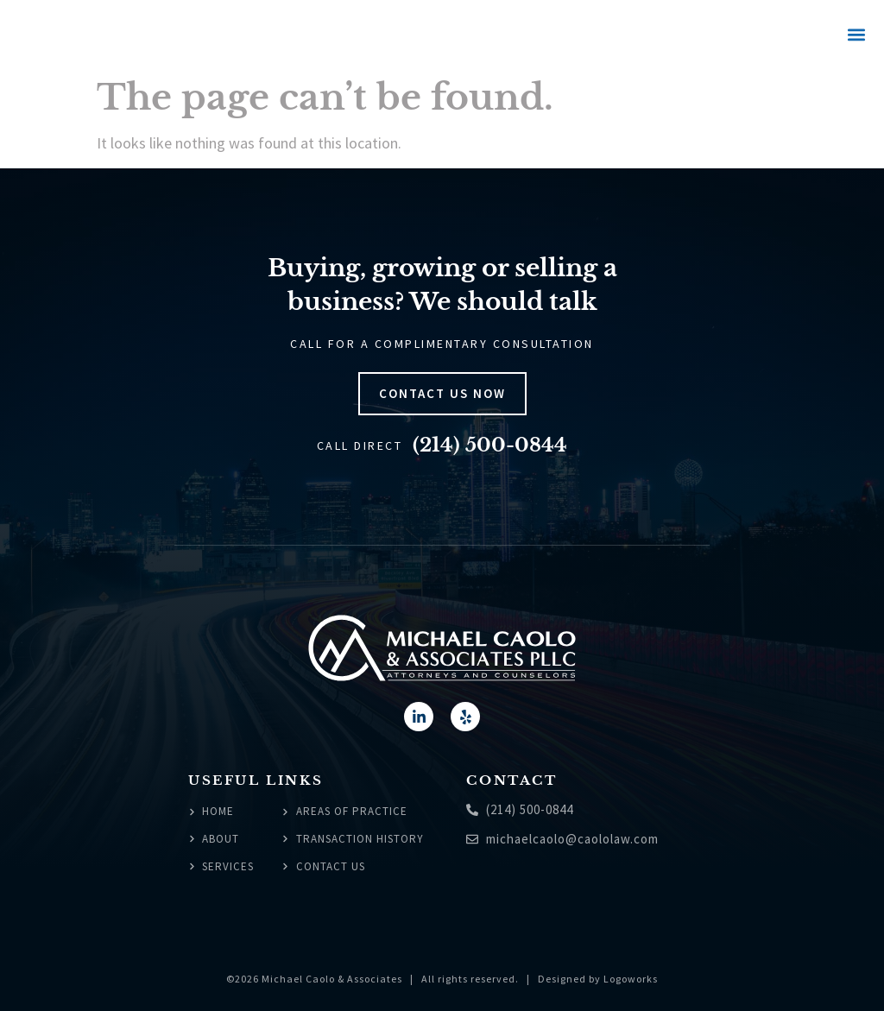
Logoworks (630, 978)
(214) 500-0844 (490, 445)
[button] (856, 35)
